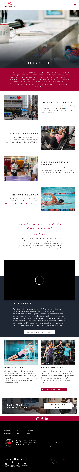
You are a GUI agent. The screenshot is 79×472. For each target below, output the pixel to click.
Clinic (28, 433)
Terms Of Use (61, 459)
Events (18, 433)
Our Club (6, 427)
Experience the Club (56, 406)
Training (19, 430)
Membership (7, 430)
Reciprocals (30, 430)
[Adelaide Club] (9, 5)
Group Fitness (7, 433)
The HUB (29, 427)
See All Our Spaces (38, 332)
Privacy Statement (51, 459)
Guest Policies (52, 389)
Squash (18, 427)
